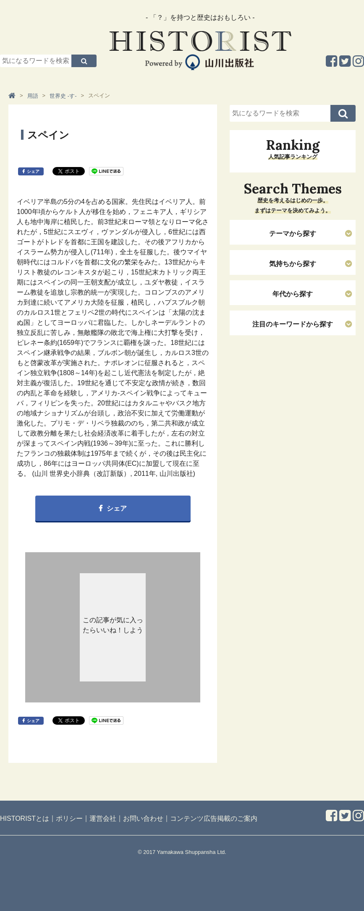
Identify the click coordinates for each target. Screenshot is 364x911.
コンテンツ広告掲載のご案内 (213, 818)
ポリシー (69, 818)
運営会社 (102, 818)
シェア (33, 171)
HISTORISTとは (24, 818)
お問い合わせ (143, 818)
